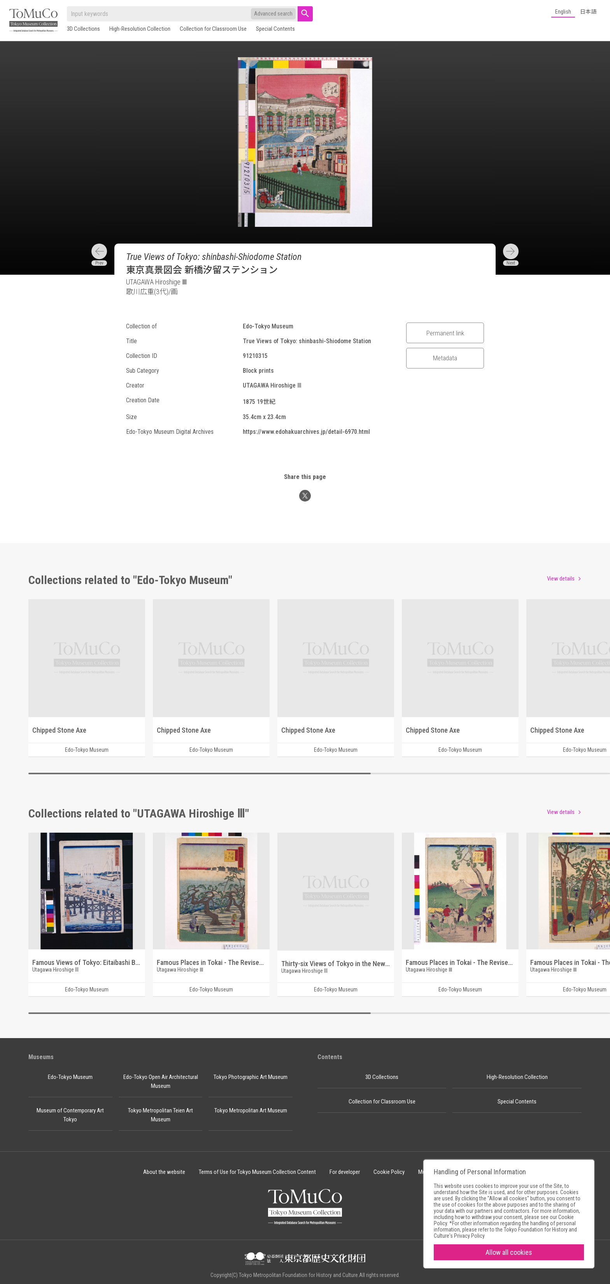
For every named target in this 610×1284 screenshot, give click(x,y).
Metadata (445, 358)
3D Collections (83, 28)
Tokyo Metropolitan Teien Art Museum (160, 1115)
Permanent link (445, 333)
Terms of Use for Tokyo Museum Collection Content (257, 1171)
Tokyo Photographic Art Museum (250, 1077)
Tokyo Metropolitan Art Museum (250, 1110)
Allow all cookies (509, 1252)
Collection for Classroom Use (213, 28)
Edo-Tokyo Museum (70, 1077)
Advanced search (273, 13)
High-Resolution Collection (139, 28)
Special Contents (275, 28)
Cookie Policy (389, 1171)
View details (561, 578)
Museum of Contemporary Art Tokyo (70, 1115)
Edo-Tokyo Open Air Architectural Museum (160, 1081)
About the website (164, 1171)
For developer (345, 1171)
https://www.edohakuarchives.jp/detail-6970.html (306, 431)
